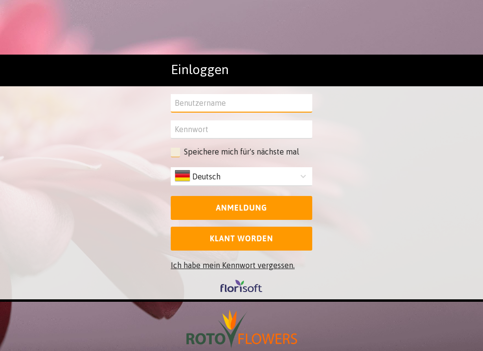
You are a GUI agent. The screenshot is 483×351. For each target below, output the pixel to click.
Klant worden (241, 238)
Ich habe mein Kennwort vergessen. (233, 265)
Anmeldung (241, 207)
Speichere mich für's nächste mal (241, 151)
